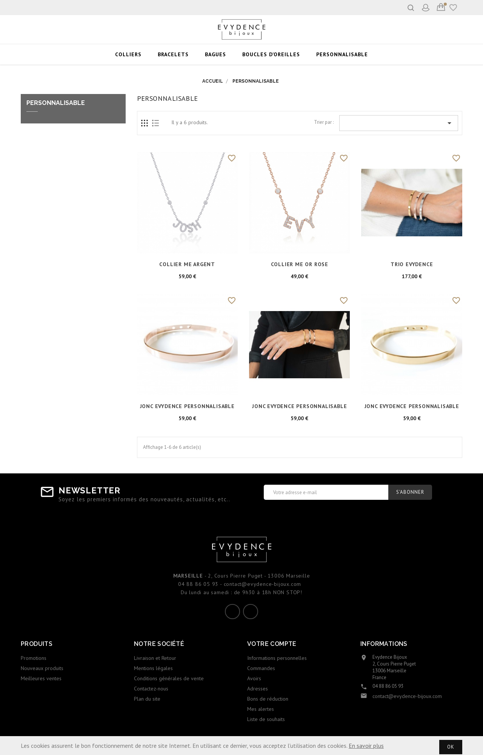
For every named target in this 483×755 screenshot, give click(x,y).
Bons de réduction (267, 698)
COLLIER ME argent (187, 264)
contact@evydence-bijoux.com (407, 696)
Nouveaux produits (42, 668)
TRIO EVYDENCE (412, 264)
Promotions (33, 658)
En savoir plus (366, 745)
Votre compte (272, 643)
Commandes (261, 668)
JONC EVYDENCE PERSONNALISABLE (187, 406)
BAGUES (215, 54)
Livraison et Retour (155, 658)
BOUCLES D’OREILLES (271, 54)
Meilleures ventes (41, 678)
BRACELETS (173, 54)
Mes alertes (260, 709)
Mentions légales (153, 668)
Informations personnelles (277, 658)
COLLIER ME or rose (299, 264)
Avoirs (254, 678)
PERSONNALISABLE (342, 54)
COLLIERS (128, 54)
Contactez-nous (151, 688)
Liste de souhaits (266, 719)
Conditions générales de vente (169, 678)
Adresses (257, 688)
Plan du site (147, 698)
